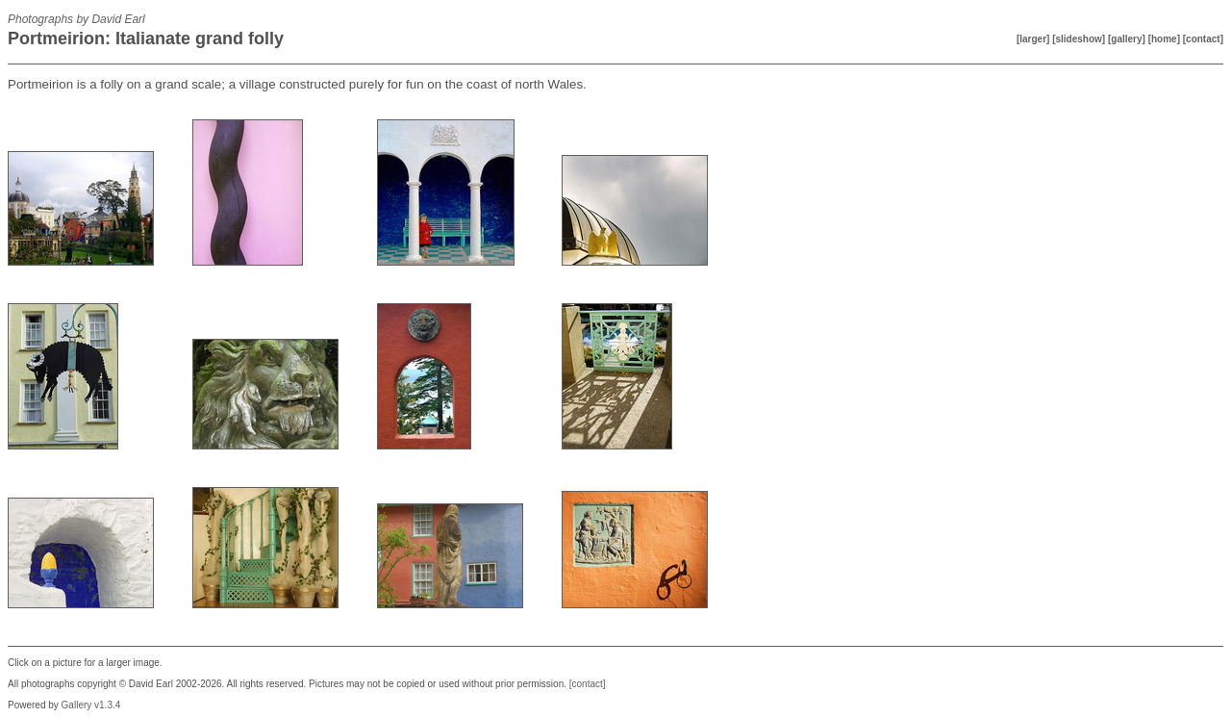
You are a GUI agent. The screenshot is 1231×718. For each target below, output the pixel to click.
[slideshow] (1078, 39)
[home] (1164, 39)
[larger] (1033, 39)
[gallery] (1126, 39)
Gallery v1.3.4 (91, 705)
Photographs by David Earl (76, 19)
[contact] (1203, 39)
